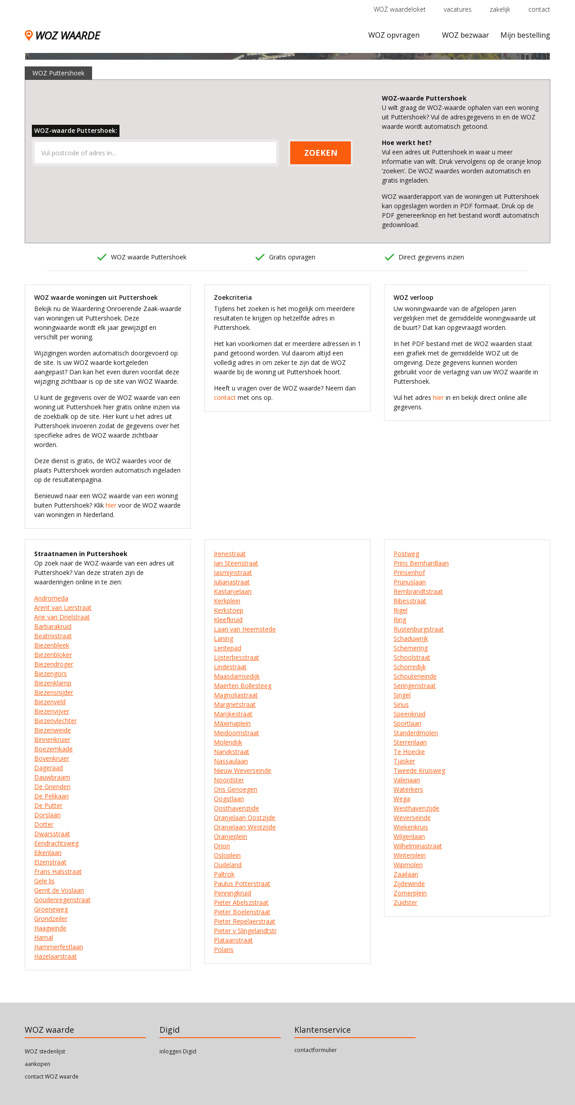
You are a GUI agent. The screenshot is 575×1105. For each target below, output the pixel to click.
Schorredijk (410, 666)
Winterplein (410, 855)
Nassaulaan (231, 761)
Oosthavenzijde (236, 808)
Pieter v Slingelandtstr (245, 930)
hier (111, 505)
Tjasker (404, 761)
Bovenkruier (51, 758)
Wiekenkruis (411, 827)
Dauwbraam (52, 777)
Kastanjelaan (233, 591)
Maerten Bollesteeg (242, 685)
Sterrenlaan (410, 742)
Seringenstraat (415, 685)
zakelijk (500, 9)
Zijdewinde (409, 883)
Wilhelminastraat (418, 846)
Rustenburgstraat (419, 629)
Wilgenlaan (409, 836)
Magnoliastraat (236, 695)
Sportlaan (407, 723)
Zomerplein (410, 893)
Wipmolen (408, 864)
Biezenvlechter (55, 720)
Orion (222, 846)
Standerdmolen (416, 732)
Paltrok (224, 874)
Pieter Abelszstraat (241, 902)
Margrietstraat (235, 704)
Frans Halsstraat (58, 871)
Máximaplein (232, 723)
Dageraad (48, 767)
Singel (402, 695)
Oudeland (228, 864)
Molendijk (228, 742)
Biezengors (50, 673)
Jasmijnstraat (233, 572)
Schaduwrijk (411, 638)
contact (539, 9)
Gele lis (44, 881)
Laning (223, 638)
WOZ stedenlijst (45, 1051)
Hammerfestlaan (58, 947)
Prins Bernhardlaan (421, 563)
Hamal (43, 937)
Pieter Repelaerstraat (244, 921)
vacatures (458, 9)
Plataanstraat (233, 940)
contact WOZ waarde (52, 1076)
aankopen (37, 1064)
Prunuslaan (410, 582)
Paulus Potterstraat (242, 883)
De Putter (48, 805)
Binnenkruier (52, 739)
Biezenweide (52, 730)
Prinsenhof (409, 572)
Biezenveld (50, 701)
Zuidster (405, 902)
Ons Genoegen (235, 789)
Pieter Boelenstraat (242, 912)
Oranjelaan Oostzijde (244, 817)
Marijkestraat (233, 714)
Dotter (43, 824)
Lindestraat (230, 666)
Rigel (400, 610)
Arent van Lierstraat (63, 607)
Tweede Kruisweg (419, 770)
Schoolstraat (412, 657)
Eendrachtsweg (56, 843)
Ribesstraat (410, 600)
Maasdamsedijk (237, 676)
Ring (400, 619)
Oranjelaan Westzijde (245, 827)
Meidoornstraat (236, 732)
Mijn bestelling (525, 35)
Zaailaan (406, 874)
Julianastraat (232, 582)
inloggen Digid (177, 1051)
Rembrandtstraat (418, 591)
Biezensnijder (53, 692)
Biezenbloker (53, 654)
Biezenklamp (52, 683)
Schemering (411, 648)
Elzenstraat (50, 862)
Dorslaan (47, 815)
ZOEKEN (320, 152)
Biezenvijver (51, 711)
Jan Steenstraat (236, 563)
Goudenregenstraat (62, 899)
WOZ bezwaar (465, 35)
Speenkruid (409, 714)
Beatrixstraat (53, 635)
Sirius (401, 704)
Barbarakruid (52, 626)
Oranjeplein (230, 836)
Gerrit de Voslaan (59, 890)
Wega (402, 798)
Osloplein (227, 855)
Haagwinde (50, 928)
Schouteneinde (415, 676)
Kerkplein (227, 600)
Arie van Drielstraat (62, 617)
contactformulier (315, 1050)
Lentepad (227, 648)
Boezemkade (53, 749)
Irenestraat (230, 553)
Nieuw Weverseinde (242, 770)
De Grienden (52, 786)
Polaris (224, 949)
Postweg (406, 553)
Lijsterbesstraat (236, 657)
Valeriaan (407, 780)
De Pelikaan (51, 796)
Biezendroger (53, 664)
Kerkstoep (228, 610)
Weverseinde (412, 817)
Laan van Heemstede (245, 629)
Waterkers (408, 789)
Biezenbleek (51, 645)
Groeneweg (51, 909)
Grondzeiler (50, 918)
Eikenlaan (48, 852)
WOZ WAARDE (62, 35)
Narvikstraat (231, 751)
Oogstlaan (229, 798)
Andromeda (51, 598)
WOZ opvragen (394, 35)
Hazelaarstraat (55, 956)
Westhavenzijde (416, 808)
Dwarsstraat (52, 833)
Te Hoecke (409, 751)
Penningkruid (232, 893)
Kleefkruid (228, 619)
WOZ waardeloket (400, 9)
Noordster (229, 780)
